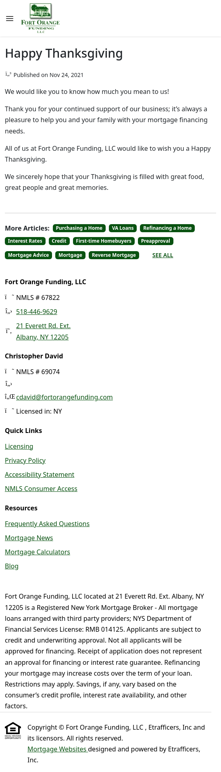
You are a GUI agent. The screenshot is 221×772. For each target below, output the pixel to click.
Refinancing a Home (167, 228)
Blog (12, 566)
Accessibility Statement (39, 474)
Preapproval (155, 240)
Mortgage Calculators (37, 551)
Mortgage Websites (57, 749)
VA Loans (123, 228)
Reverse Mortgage (114, 255)
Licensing (19, 446)
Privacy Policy (25, 460)
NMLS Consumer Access (41, 488)
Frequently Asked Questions (47, 523)
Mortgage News (29, 537)
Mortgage (70, 255)
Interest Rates (25, 240)
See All (162, 255)
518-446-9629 (36, 311)
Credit (59, 240)
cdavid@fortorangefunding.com (64, 397)
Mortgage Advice (28, 255)
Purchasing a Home (79, 228)
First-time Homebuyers (103, 240)
